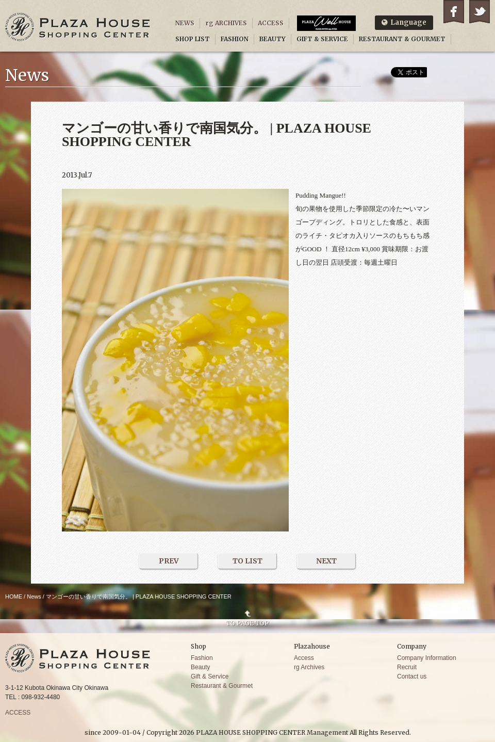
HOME (13, 596)
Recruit (407, 667)
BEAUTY (272, 39)
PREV (169, 561)
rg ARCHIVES (226, 23)
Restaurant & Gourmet (222, 685)
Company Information (426, 658)
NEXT (326, 561)
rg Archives (309, 667)
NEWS (184, 23)
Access (304, 658)
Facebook (453, 11)
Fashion (202, 658)
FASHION (235, 39)
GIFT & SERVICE (322, 39)
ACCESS (271, 23)
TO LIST (247, 561)
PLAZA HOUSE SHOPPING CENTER (78, 27)
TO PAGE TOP (247, 622)
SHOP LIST (192, 39)
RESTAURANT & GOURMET (402, 39)
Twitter (479, 11)
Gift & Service (209, 676)
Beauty (200, 667)
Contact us (411, 676)
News (34, 596)
